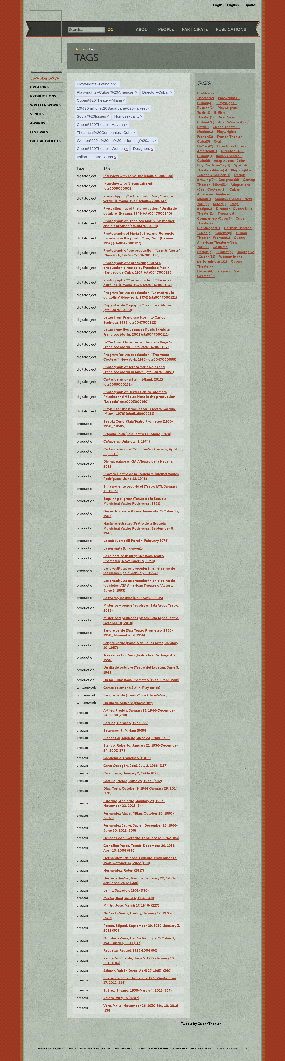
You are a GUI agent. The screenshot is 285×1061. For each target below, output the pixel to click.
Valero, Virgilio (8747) (121, 998)
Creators (39, 87)
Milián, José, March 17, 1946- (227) (131, 905)
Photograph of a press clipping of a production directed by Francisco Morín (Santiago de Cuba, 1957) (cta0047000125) (137, 268)
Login (217, 5)
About (143, 29)
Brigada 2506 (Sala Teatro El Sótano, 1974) (137, 434)
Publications (231, 29)
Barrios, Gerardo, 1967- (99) (125, 723)
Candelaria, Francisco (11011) (127, 758)
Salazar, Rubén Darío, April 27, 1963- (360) (137, 971)
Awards (37, 123)
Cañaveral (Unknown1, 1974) (126, 441)
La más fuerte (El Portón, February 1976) (135, 541)
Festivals (39, 132)
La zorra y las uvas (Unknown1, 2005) (133, 598)
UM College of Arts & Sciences (89, 1048)
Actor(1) (219, 204)
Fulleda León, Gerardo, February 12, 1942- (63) (141, 838)
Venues (37, 114)
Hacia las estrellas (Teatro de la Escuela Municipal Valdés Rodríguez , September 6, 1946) (138, 528)
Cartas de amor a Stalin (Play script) (131, 688)
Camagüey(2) (253, 180)
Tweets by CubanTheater (201, 1024)
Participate (195, 29)
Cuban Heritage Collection (192, 1048)
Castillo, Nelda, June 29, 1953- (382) (132, 781)
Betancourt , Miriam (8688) (125, 730)
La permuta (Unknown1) (123, 548)
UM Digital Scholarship (152, 1048)
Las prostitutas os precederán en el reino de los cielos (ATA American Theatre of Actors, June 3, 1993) (139, 585)
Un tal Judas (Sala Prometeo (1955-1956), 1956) (141, 680)
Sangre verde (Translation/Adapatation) (135, 695)
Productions (43, 96)
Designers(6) (229, 180)
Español (249, 5)
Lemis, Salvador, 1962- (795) (126, 890)
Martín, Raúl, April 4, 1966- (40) (128, 898)
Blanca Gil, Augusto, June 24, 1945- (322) (136, 738)
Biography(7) (247, 252)
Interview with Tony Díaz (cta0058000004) (138, 176)
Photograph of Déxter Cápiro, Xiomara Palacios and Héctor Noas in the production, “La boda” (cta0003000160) (139, 397)
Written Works (45, 105)
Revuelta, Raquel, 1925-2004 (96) (130, 950)
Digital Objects (45, 141)
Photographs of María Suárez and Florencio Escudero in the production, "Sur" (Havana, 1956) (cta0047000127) (138, 238)
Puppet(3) (224, 252)
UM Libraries (123, 1048)
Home (79, 49)
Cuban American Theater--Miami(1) (218, 194)
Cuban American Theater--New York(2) (221, 242)
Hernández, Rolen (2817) (123, 870)
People (166, 29)
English (233, 5)
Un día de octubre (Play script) (128, 703)
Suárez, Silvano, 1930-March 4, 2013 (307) (137, 990)
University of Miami (51, 1048)
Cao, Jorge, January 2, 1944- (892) (131, 773)
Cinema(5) (223, 233)
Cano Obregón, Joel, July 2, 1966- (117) (135, 766)
